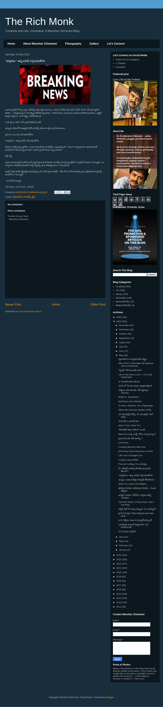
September (124, 338)
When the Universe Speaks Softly (134, 410)
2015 (119, 594)
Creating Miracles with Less (131, 447)
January (123, 550)
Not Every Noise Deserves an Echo (135, 451)
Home (11, 43)
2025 (119, 321)
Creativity (120, 286)
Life (117, 290)
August (122, 342)
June (121, 351)
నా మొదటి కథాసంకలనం (129, 381)
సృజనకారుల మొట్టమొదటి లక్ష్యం (132, 359)
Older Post (98, 304)
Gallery (94, 43)
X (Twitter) (121, 63)
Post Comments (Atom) (30, 311)
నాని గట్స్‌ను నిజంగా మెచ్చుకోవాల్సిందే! (135, 520)
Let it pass (123, 442)
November (124, 329)
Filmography (73, 43)
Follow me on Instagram (127, 59)
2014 (119, 598)
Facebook (120, 67)
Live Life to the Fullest (126, 79)
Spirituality (121, 298)
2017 (119, 585)
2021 (119, 568)
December (124, 325)
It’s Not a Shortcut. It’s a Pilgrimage (135, 405)
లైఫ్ (33, 197)
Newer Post (13, 304)
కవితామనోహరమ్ (123, 305)
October (123, 333)
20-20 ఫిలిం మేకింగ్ (127, 531)
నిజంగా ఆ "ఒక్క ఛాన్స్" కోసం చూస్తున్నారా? (137, 434)
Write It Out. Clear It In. (129, 425)
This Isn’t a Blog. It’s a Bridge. (133, 464)
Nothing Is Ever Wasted (129, 401)
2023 (119, 559)
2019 (119, 576)
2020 (119, 572)
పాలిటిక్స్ (27, 197)
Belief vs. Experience (128, 397)
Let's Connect (116, 43)
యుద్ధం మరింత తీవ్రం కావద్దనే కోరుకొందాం (136, 479)
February (124, 545)
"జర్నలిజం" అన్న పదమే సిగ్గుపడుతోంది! (135, 475)
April (121, 537)
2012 (119, 606)
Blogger (110, 697)
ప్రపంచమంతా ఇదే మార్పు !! (130, 438)
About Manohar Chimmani (40, 43)
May (121, 355)
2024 (119, 555)
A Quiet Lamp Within (128, 460)
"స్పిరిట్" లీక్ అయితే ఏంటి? (130, 370)
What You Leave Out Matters (132, 484)
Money (119, 294)
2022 (119, 563)
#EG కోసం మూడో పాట (128, 421)
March (122, 541)
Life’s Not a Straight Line (130, 455)
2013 (119, 602)
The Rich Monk (39, 21)
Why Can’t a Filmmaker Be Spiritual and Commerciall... (135, 364)
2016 (119, 589)
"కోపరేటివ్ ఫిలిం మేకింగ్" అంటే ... (132, 429)
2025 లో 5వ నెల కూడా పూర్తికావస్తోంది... (136, 386)
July (121, 346)
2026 (119, 317)
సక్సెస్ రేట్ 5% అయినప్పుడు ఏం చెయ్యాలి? (137, 509)
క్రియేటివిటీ (17, 197)
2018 (119, 581)
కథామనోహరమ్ (123, 301)
